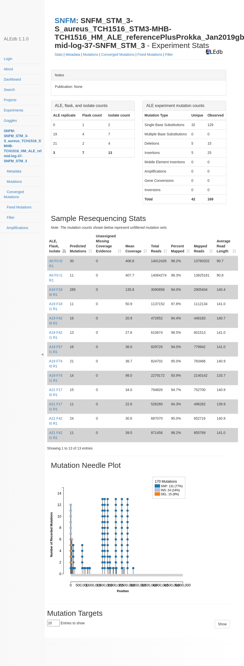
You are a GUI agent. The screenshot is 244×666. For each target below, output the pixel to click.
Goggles (10, 121)
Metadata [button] (73, 54)
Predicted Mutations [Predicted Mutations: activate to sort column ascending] (78, 248)
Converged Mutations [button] (118, 54)
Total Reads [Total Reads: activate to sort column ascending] (156, 248)
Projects (10, 100)
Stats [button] (59, 54)
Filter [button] (169, 54)
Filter (9, 217)
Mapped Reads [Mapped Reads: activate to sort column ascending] (200, 248)
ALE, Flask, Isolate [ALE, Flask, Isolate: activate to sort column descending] (54, 246)
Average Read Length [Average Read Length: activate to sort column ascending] (223, 246)
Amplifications (16, 228)
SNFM (65, 20)
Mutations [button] (90, 54)
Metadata (12, 171)
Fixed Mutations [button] (149, 54)
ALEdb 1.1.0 (16, 38)
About (8, 69)
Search (9, 90)
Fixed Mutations (18, 207)
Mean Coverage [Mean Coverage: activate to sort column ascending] (133, 248)
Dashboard (12, 79)
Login (8, 59)
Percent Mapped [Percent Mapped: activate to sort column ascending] (177, 248)
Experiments (13, 110)
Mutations (13, 182)
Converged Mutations (14, 194)
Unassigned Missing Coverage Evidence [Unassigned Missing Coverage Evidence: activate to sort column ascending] (106, 243)
